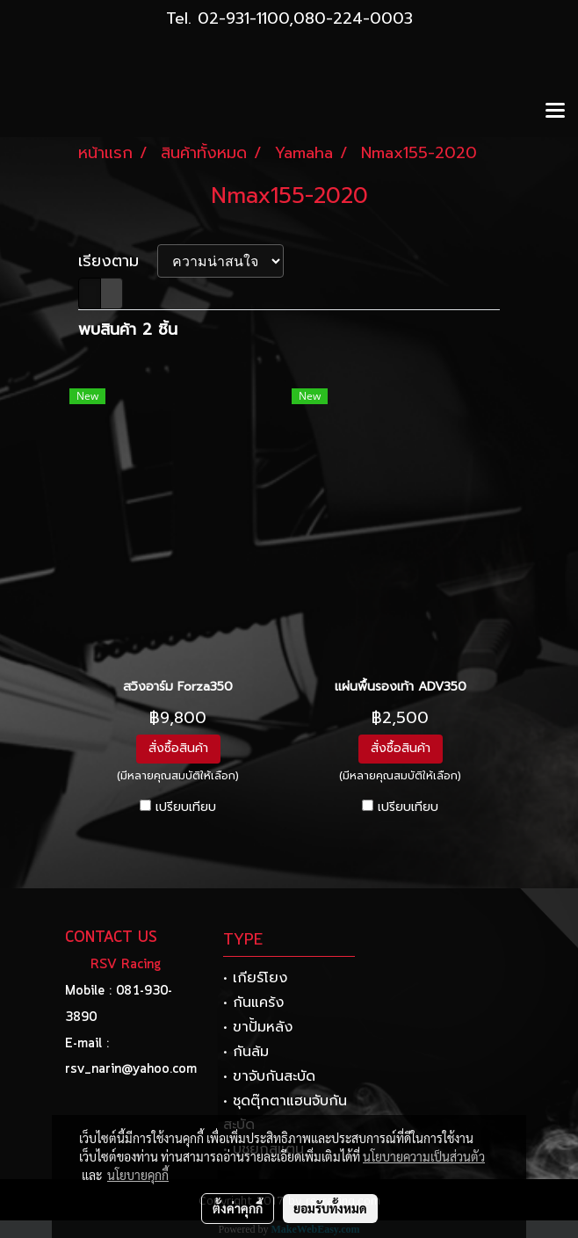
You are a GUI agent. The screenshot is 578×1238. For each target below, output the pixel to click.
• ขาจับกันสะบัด (269, 1076)
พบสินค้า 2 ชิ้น (127, 330)
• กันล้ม (246, 1051)
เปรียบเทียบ (185, 807)
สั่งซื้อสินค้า (178, 748)
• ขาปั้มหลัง (258, 1027)
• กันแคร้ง (253, 1002)
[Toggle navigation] (555, 111)
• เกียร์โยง (255, 977)
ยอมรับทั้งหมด (330, 1208)
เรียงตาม (117, 261)
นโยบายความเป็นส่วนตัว (424, 1156)
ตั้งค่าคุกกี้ (238, 1208)
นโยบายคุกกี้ (138, 1175)
